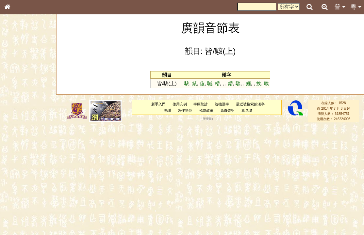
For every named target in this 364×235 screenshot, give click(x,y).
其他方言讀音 (20, 187)
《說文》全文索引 (24, 205)
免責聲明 (227, 110)
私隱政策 (206, 110)
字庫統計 (200, 104)
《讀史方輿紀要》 (24, 211)
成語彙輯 (16, 217)
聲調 (31, 175)
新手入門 (158, 104)
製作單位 (185, 110)
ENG (28, 72)
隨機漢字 (222, 104)
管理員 (207, 119)
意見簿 (246, 110)
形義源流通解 (20, 112)
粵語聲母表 (18, 136)
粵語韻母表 (18, 142)
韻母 (22, 175)
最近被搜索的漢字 (250, 104)
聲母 (13, 175)
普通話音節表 (20, 181)
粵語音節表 (18, 130)
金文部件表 (18, 106)
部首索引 (16, 87)
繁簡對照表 (18, 223)
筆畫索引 (16, 93)
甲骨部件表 (18, 100)
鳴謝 (167, 110)
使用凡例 (180, 104)
